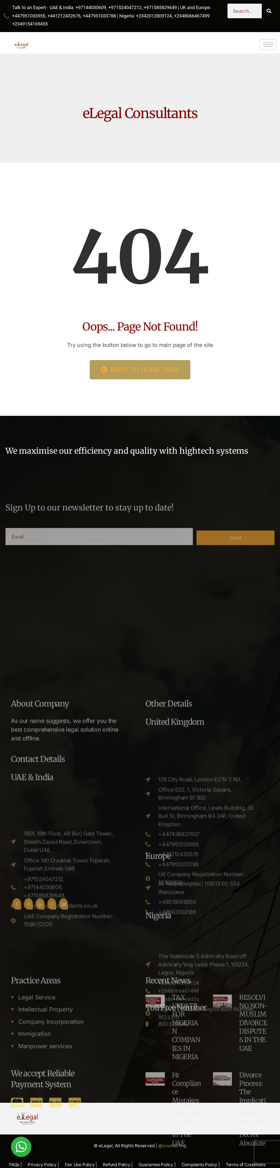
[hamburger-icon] (268, 44)
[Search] (269, 11)
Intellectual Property (45, 1116)
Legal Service (36, 1104)
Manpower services (45, 1153)
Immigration (34, 1140)
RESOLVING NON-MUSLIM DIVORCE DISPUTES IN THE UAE (253, 1130)
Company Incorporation (50, 1128)
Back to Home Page (140, 370)
